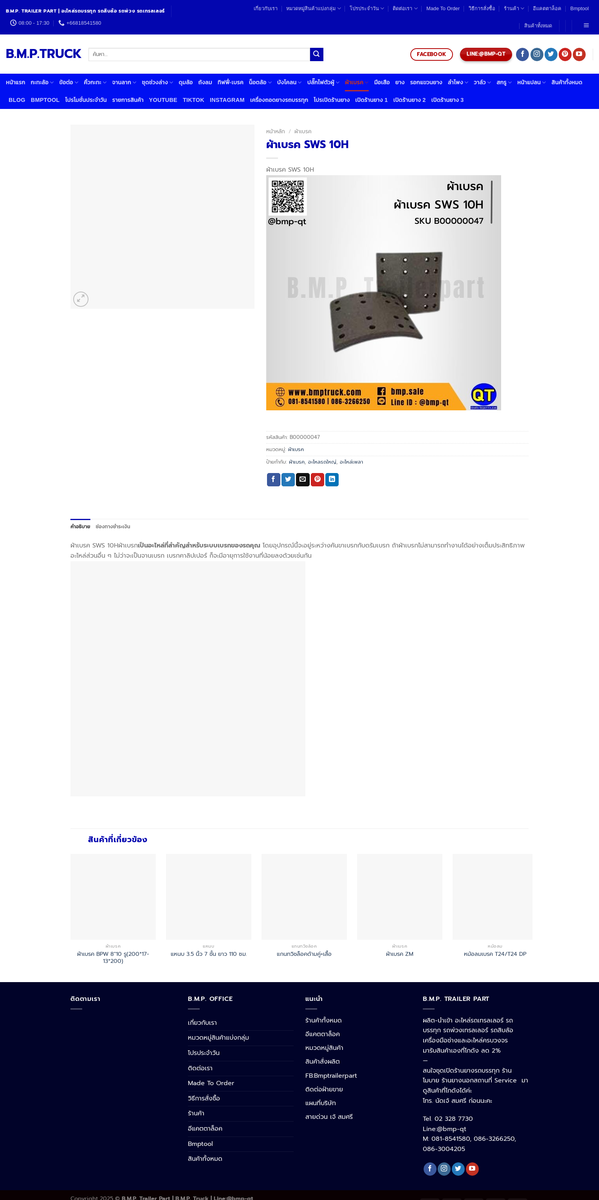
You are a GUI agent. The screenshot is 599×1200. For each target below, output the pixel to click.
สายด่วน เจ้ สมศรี (329, 1117)
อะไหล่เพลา (351, 462)
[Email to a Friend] (302, 479)
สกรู (504, 82)
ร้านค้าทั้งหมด (323, 1020)
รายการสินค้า (127, 100)
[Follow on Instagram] (536, 54)
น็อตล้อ (260, 82)
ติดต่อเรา (405, 8)
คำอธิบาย (80, 526)
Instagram (227, 100)
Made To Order (443, 8)
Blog (17, 100)
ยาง (400, 82)
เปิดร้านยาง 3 (447, 100)
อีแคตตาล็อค (547, 8)
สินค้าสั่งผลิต (322, 1061)
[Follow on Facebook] (522, 54)
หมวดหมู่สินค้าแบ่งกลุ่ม (313, 8)
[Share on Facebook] (273, 479)
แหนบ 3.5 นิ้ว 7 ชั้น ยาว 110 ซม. (209, 954)
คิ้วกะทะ (95, 82)
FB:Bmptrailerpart (331, 1075)
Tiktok (193, 100)
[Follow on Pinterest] (565, 54)
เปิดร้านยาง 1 (371, 100)
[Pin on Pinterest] (317, 479)
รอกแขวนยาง (426, 82)
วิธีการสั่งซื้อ (482, 8)
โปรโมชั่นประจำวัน (85, 100)
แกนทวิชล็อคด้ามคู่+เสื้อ (304, 954)
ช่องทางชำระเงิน (113, 526)
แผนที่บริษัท (320, 1103)
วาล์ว (482, 82)
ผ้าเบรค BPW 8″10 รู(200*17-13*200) (113, 957)
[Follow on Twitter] (551, 54)
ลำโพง (458, 82)
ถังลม (205, 82)
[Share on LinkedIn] (332, 479)
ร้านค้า (514, 8)
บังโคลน (289, 82)
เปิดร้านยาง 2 (409, 100)
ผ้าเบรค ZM (399, 954)
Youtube (163, 100)
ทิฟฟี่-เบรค (231, 82)
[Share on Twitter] (288, 479)
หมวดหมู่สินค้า (324, 1048)
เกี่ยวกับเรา (266, 8)
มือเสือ (382, 82)
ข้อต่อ (68, 82)
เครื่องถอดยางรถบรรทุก (279, 100)
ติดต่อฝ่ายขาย (324, 1089)
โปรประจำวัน (367, 8)
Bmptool (579, 8)
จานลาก (124, 82)
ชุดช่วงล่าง (157, 82)
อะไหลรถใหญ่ (322, 462)
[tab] (80, 527)
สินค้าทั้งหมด (538, 26)
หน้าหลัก (275, 131)
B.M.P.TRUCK (41, 54)
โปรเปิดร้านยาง (332, 100)
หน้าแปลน (531, 82)
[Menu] (586, 26)
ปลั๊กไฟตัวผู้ (323, 82)
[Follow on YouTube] (579, 54)
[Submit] (316, 54)
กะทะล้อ (42, 82)
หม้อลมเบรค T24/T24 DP (495, 954)
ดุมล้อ (186, 82)
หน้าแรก (15, 82)
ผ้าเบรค (356, 82)
